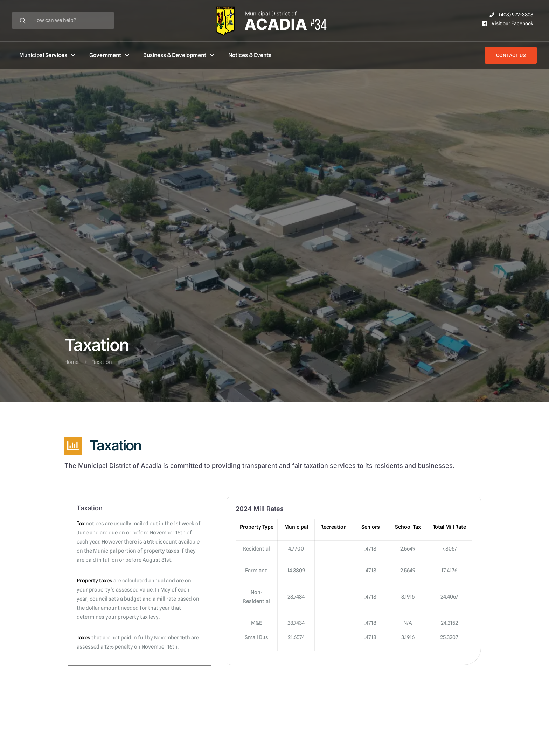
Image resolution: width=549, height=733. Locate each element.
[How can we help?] (63, 20)
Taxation (102, 362)
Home (71, 362)
